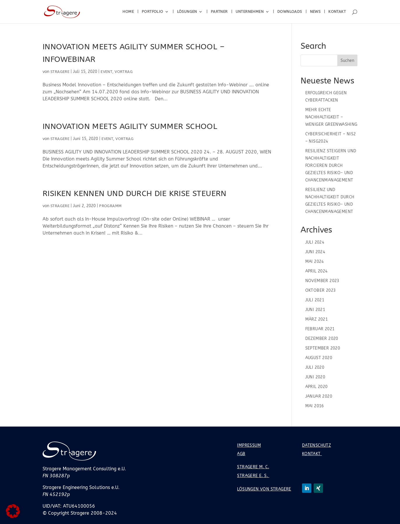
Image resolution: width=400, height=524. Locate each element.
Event (106, 71)
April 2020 (316, 386)
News (315, 12)
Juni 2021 (315, 309)
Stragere (59, 71)
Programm (110, 206)
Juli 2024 (314, 242)
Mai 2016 (314, 406)
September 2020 (322, 348)
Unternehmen (250, 12)
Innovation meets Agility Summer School (130, 126)
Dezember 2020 (321, 338)
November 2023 (322, 280)
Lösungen (187, 12)
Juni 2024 (315, 251)
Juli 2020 (314, 367)
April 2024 (316, 271)
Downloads (289, 12)
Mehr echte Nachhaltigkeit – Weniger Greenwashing (331, 117)
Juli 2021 (314, 300)
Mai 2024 (314, 261)
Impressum (249, 445)
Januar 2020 (318, 396)
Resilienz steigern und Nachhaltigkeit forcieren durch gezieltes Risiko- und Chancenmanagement (331, 166)
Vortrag (124, 71)
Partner (219, 12)
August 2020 (318, 357)
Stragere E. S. (253, 475)
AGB (241, 453)
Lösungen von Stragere (264, 489)
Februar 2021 (320, 328)
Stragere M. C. (253, 466)
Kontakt (337, 12)
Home (128, 12)
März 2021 (316, 319)
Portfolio (152, 12)
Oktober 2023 (320, 290)
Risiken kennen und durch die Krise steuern (135, 193)
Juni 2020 (315, 377)
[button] (13, 511)
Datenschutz (316, 445)
